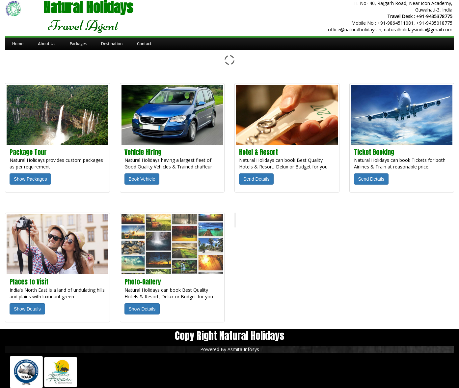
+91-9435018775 (434, 23)
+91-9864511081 (395, 23)
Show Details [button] (27, 309)
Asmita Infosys (243, 349)
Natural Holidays (264, 220)
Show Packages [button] (30, 179)
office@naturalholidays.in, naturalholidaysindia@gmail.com (390, 29)
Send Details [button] (256, 179)
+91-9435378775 (434, 16)
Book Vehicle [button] (142, 179)
